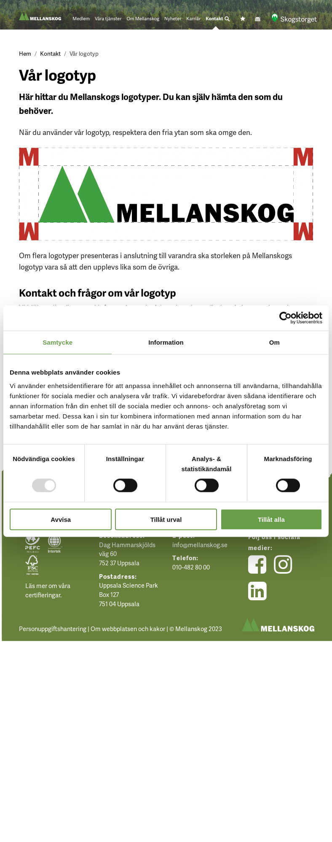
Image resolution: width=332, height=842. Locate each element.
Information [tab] (166, 342)
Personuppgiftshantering (52, 628)
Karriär (193, 19)
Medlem (81, 19)
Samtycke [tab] (57, 342)
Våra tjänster (108, 19)
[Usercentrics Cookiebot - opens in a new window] (285, 318)
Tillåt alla (271, 519)
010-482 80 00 (191, 567)
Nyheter (172, 19)
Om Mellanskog (142, 19)
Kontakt (214, 19)
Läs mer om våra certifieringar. (47, 590)
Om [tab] (274, 342)
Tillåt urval (166, 519)
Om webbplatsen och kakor (128, 628)
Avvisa (61, 519)
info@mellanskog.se (200, 544)
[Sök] (227, 19)
